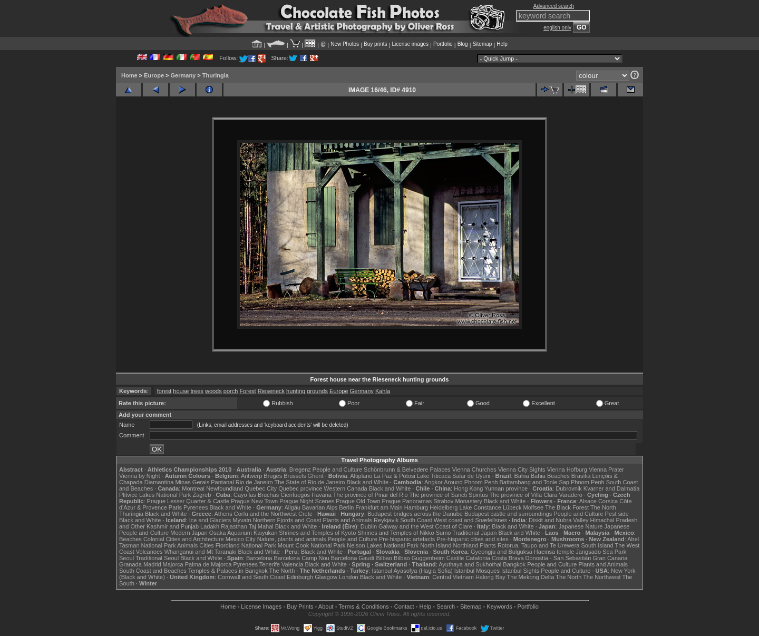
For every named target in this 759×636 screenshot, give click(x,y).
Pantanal (222, 482)
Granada (130, 564)
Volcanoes (149, 552)
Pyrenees (195, 507)
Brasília (581, 476)
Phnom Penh (588, 482)
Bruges (273, 476)
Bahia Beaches (550, 476)
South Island (597, 545)
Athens (223, 514)
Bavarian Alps (319, 507)
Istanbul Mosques (477, 570)
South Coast (416, 520)
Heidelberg (444, 507)
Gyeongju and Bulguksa (501, 552)
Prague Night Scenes (306, 501)
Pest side (617, 514)
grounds (317, 391)
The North (603, 507)
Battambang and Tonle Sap (534, 482)
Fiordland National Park (246, 545)
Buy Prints (300, 606)
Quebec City (261, 488)
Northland (466, 545)
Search (445, 606)
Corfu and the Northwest (265, 514)
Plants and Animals (347, 520)
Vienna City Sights (522, 469)
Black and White (367, 482)
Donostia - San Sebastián (558, 558)
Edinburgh (300, 577)
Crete (305, 514)
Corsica (608, 501)
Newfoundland (224, 488)
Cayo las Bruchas (256, 495)
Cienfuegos (295, 495)
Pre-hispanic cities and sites (472, 539)
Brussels (295, 476)
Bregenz (300, 469)
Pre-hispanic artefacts (407, 539)
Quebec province (300, 488)
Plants (488, 545)
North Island (435, 545)
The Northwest (602, 577)
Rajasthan (234, 526)
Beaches (130, 539)
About (326, 606)
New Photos (344, 44)
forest (164, 391)
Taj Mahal (261, 526)
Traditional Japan (474, 533)
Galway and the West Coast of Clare (425, 526)
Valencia (292, 564)
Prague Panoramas (407, 501)
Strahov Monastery (457, 501)
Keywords (499, 606)
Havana (322, 495)
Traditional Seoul (157, 558)
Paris (175, 507)
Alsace (588, 501)
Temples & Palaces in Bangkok (228, 570)
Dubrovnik (569, 488)
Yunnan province (506, 488)
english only (557, 28)
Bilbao (384, 558)
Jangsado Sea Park (601, 552)
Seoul (126, 558)
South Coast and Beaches (153, 570)
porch (230, 391)
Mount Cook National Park (311, 545)
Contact (404, 606)
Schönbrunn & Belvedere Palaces (407, 469)
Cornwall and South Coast (251, 577)
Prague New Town (254, 501)
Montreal (193, 488)
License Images (261, 606)
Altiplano (361, 476)
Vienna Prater (606, 469)
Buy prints (375, 44)
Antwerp (251, 476)
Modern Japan (188, 533)
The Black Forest (567, 507)
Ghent (316, 476)
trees (196, 391)
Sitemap (482, 44)
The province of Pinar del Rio (370, 495)
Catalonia (477, 558)
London (348, 577)
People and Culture (337, 469)
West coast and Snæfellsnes (470, 520)
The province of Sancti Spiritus (449, 495)
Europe (154, 75)
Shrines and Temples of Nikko (395, 533)
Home (129, 75)
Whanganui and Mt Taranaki (200, 552)
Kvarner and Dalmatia (611, 488)
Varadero (570, 495)
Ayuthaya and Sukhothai (470, 564)
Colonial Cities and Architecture (183, 539)
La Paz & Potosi (394, 476)
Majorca (173, 564)
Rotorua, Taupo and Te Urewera (539, 545)
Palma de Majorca (208, 564)
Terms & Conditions (363, 606)
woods (213, 391)
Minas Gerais (192, 482)
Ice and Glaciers (210, 520)
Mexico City (241, 539)
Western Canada (345, 488)
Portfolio (443, 44)
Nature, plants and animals (291, 539)
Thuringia (215, 75)
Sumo (443, 533)
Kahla (382, 391)
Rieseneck (271, 391)
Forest (247, 391)
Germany (183, 75)
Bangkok (514, 564)
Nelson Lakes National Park (383, 545)
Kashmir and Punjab (173, 526)
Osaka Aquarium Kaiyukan (243, 533)
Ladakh (209, 526)
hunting (295, 391)
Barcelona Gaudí (353, 558)
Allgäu (292, 507)
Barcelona (259, 558)
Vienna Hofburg (567, 469)
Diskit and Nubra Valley (559, 520)
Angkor (433, 482)
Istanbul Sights (520, 570)
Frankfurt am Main (379, 507)
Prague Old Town (358, 501)
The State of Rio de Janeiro (310, 482)
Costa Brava (508, 558)
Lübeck (512, 507)
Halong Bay (490, 577)
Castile (455, 558)
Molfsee (533, 507)
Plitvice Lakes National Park (155, 495)
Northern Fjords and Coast (287, 520)
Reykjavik (386, 520)
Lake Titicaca (434, 476)
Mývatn (241, 520)
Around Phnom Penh (471, 482)
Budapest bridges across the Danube (415, 514)
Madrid (152, 564)
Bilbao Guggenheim (419, 558)
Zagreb (201, 495)
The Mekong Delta (530, 577)
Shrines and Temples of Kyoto (317, 533)
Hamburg (416, 507)
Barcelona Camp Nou (301, 558)
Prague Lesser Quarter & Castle (188, 501)
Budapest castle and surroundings (508, 514)
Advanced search (553, 6)
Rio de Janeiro (254, 482)
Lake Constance (480, 507)
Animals (187, 545)
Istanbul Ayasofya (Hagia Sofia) (412, 570)
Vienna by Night (139, 476)
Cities (206, 545)
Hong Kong (468, 488)
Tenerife (269, 564)
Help (502, 44)
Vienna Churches (474, 469)
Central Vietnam (453, 577)
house (181, 391)
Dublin (369, 526)
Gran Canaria (609, 558)
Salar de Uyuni (471, 476)
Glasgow (326, 577)
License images (410, 44)
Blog (463, 44)
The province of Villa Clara (524, 495)
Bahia (521, 476)
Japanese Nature (581, 526)
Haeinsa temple (554, 552)
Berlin (346, 507)
